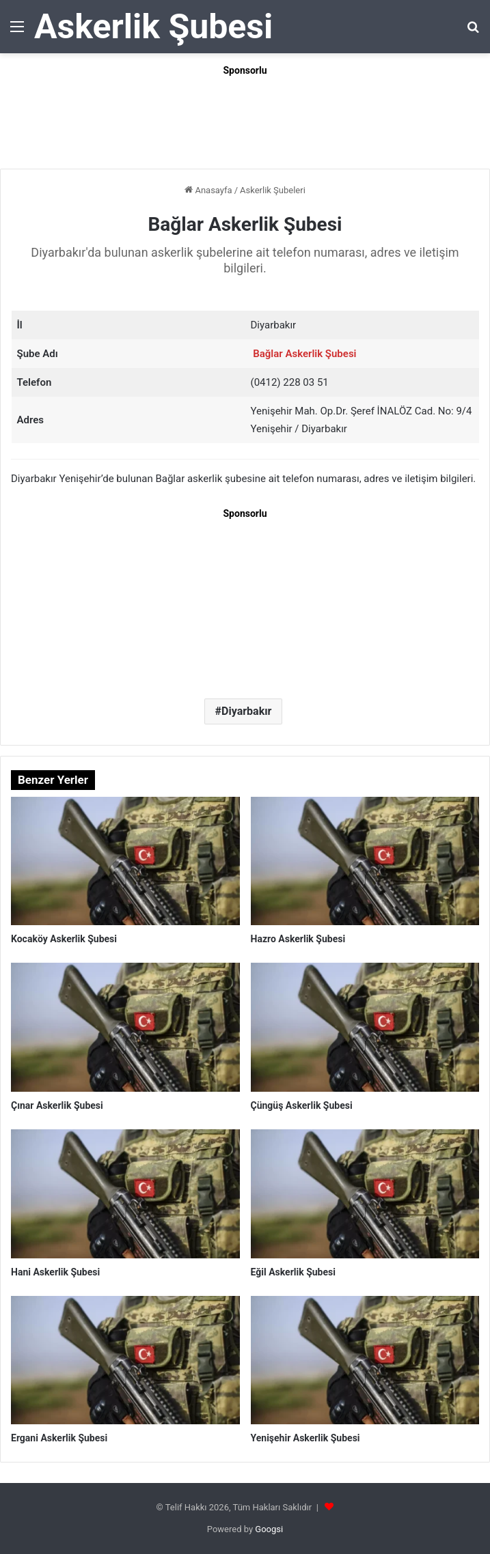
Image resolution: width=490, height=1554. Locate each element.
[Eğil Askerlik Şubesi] (365, 1193)
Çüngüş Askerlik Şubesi (302, 1105)
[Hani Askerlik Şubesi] (125, 1193)
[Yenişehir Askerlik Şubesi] (365, 1360)
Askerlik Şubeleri (272, 190)
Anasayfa (208, 190)
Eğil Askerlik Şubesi (293, 1272)
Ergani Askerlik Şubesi (59, 1437)
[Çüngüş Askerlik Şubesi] (365, 1027)
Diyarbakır (246, 711)
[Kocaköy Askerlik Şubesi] (125, 861)
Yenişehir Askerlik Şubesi (305, 1437)
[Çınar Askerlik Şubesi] (125, 1027)
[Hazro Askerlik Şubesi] (365, 861)
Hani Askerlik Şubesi (55, 1272)
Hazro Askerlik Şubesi (298, 938)
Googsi (269, 1529)
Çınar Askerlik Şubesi (57, 1105)
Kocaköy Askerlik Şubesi (64, 938)
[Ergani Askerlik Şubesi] (125, 1360)
